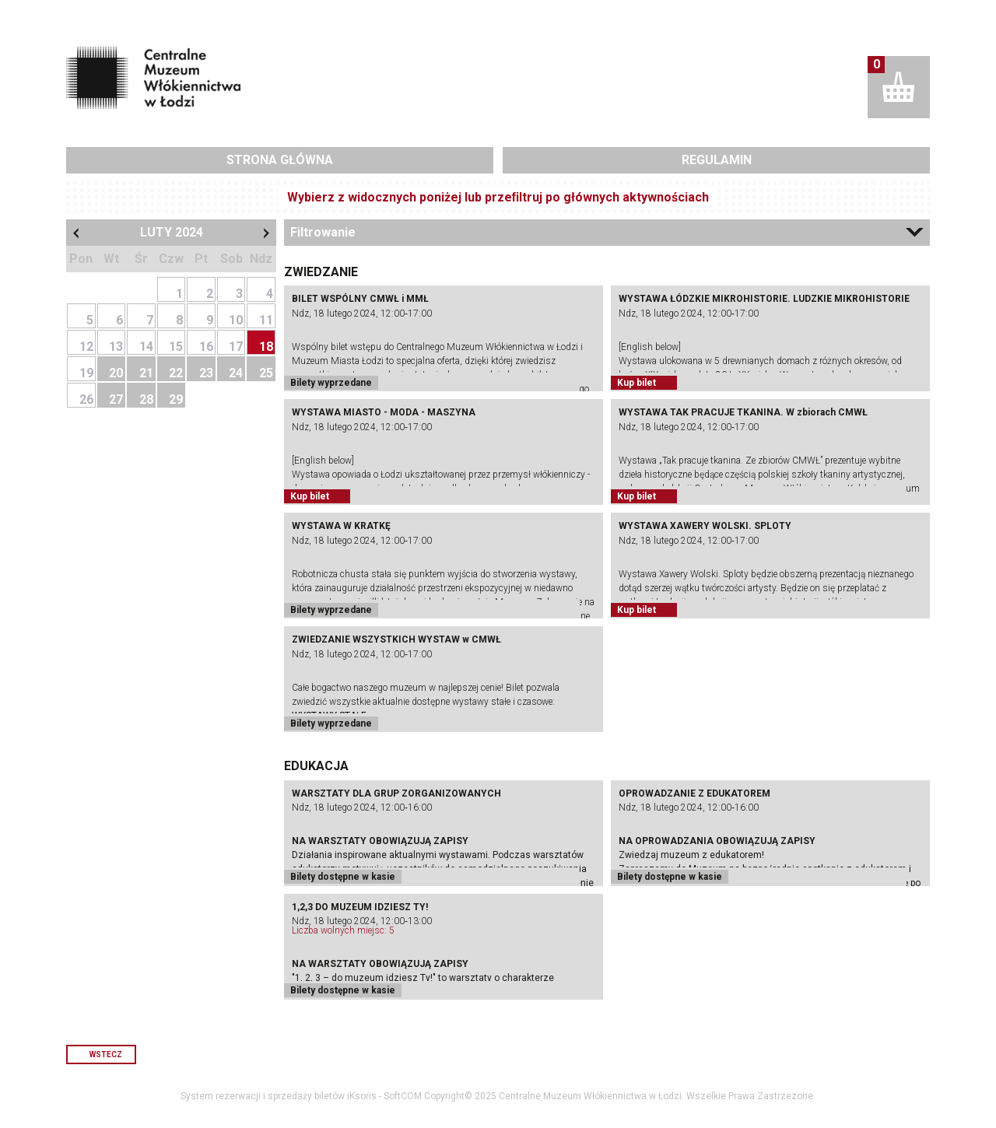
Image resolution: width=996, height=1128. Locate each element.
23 (206, 373)
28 (146, 399)
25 (266, 373)
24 (236, 373)
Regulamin (717, 159)
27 (116, 399)
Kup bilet (636, 382)
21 (146, 373)
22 (176, 373)
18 (266, 346)
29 (176, 399)
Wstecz (105, 1054)
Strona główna (279, 159)
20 (116, 373)
